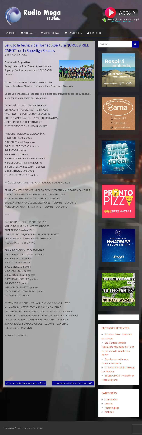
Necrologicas (112, 407)
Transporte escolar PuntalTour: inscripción (73, 382)
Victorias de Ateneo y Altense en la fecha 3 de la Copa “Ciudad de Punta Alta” (43, 382)
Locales (109, 403)
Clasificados (111, 399)
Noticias (109, 411)
